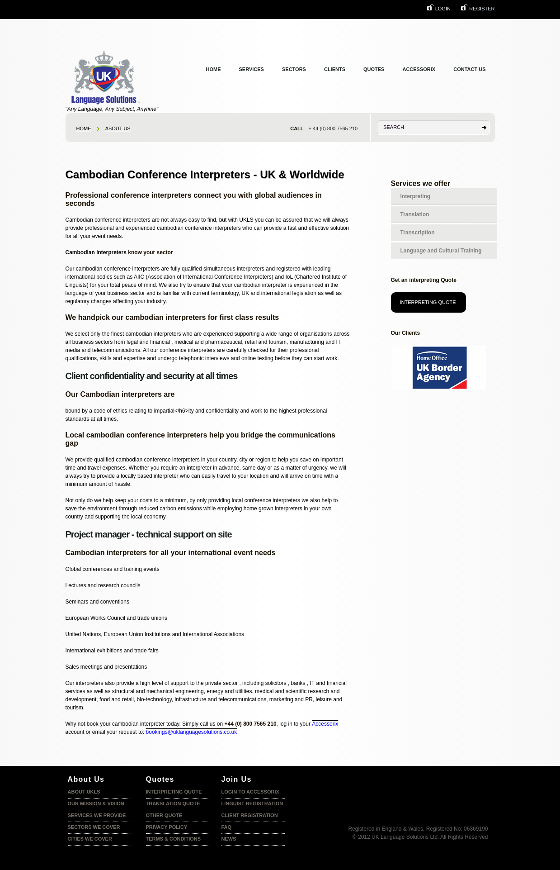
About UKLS (84, 791)
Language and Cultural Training (441, 250)
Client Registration (249, 815)
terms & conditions (173, 838)
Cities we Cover (90, 838)
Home (213, 69)
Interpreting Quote (428, 302)
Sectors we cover (94, 827)
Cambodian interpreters (96, 252)
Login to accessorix (250, 791)
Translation (414, 214)
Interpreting (415, 196)
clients (334, 69)
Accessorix (418, 69)
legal (132, 342)
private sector (221, 683)
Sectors (294, 69)
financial (160, 342)
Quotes (373, 69)
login (443, 8)
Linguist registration (252, 803)
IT (312, 683)
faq (226, 827)
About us (118, 128)
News (228, 838)
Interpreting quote (174, 791)
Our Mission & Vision (96, 803)
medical (264, 691)
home (83, 128)
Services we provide (97, 815)
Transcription (417, 232)
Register (481, 8)
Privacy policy (167, 827)
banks (298, 683)
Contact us (469, 69)
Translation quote (173, 803)
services (251, 69)
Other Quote (164, 815)
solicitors (276, 683)
